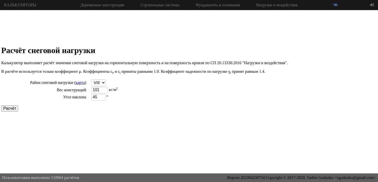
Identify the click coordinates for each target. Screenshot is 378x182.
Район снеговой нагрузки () (58, 82)
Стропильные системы (159, 5)
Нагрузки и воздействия (276, 5)
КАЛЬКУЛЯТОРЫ (20, 5)
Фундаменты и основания (218, 5)
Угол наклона (74, 97)
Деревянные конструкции (102, 5)
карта (80, 82)
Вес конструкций (71, 90)
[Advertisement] (340, 86)
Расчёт (9, 108)
